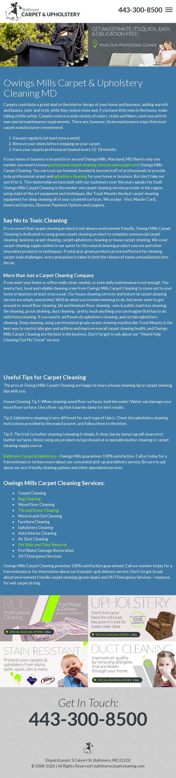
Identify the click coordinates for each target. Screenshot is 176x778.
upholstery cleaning (70, 176)
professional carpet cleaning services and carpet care (93, 164)
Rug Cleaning (29, 498)
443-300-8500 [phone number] (88, 719)
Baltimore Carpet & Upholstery (30, 456)
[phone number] (140, 10)
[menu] (169, 9)
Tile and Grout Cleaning (38, 510)
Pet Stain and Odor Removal (42, 544)
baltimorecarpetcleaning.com (119, 766)
